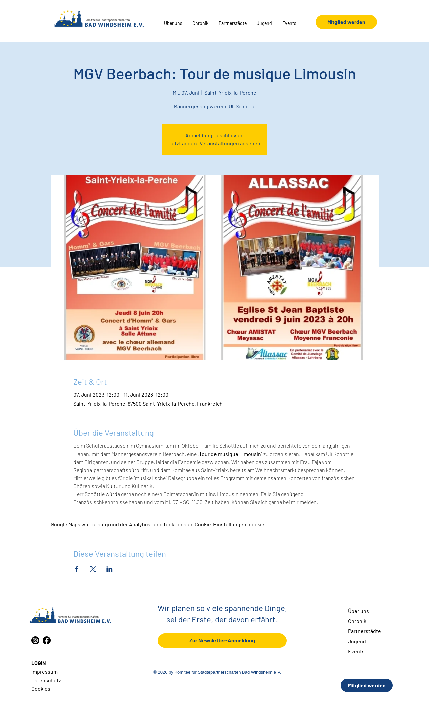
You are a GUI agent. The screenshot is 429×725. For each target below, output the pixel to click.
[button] (173, 23)
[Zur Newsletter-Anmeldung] (222, 640)
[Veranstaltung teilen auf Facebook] (76, 569)
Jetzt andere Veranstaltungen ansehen (214, 143)
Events (356, 651)
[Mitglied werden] (346, 22)
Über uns (358, 611)
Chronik (357, 621)
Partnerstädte (364, 631)
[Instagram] (35, 640)
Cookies (40, 688)
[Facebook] (47, 640)
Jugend (357, 641)
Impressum (44, 671)
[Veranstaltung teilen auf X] (93, 569)
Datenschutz (46, 680)
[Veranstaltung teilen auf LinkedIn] (109, 569)
